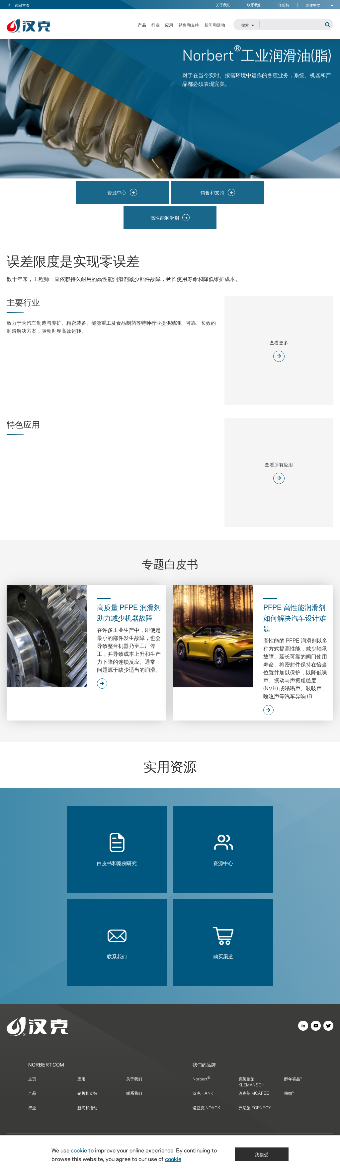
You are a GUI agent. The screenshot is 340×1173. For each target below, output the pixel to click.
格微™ (289, 1093)
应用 (81, 1078)
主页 (32, 1078)
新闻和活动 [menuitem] (215, 25)
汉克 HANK (203, 1093)
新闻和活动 (87, 1107)
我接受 (262, 1154)
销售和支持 (87, 1093)
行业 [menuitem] (155, 25)
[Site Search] (296, 25)
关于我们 (223, 5)
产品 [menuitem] (142, 25)
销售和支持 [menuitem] (189, 25)
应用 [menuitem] (169, 25)
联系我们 (254, 5)
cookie (79, 1150)
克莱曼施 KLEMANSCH (251, 1081)
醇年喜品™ (293, 1078)
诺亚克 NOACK (206, 1107)
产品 (32, 1093)
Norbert (201, 1078)
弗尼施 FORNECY (254, 1107)
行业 (32, 1107)
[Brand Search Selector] (246, 25)
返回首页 (18, 4)
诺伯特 (284, 5)
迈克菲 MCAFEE (253, 1093)
